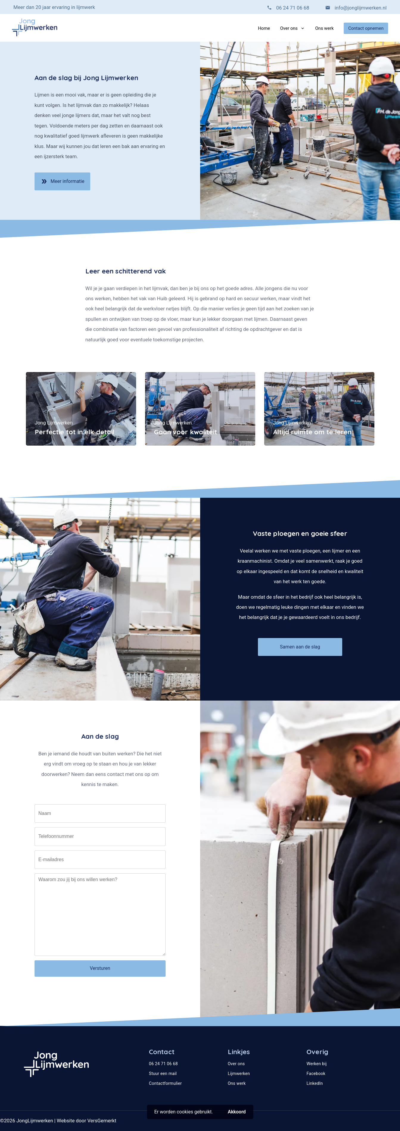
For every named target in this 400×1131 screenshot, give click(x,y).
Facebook (315, 1073)
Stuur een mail (163, 1073)
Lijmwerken (239, 1073)
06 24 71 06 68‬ (292, 8)
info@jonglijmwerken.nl (360, 8)
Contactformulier (165, 1083)
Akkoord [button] (237, 1112)
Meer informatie (63, 183)
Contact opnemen (366, 28)
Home (264, 28)
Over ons (289, 28)
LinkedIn (314, 1083)
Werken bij (316, 1063)
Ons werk (324, 28)
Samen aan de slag (300, 647)
